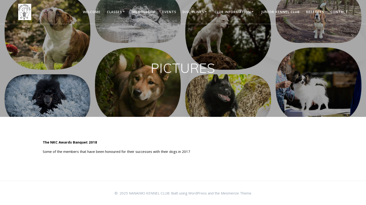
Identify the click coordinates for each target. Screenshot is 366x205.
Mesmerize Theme (236, 193)
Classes (114, 12)
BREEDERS (315, 12)
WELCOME (92, 12)
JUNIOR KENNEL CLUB (280, 12)
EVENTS (169, 12)
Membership (144, 12)
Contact (339, 12)
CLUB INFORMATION (233, 12)
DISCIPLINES (193, 12)
